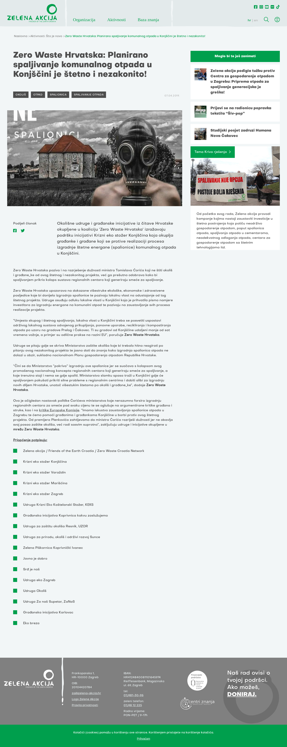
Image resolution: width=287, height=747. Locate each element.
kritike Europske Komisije (59, 410)
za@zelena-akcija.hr (86, 693)
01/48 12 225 (133, 705)
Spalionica (58, 95)
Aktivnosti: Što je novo (46, 36)
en (256, 20)
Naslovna (20, 36)
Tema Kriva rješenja (211, 152)
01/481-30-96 (134, 695)
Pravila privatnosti (85, 705)
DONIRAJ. (242, 694)
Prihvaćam (143, 738)
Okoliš (21, 95)
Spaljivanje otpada (89, 95)
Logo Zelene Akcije (85, 699)
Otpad (38, 95)
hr (249, 20)
